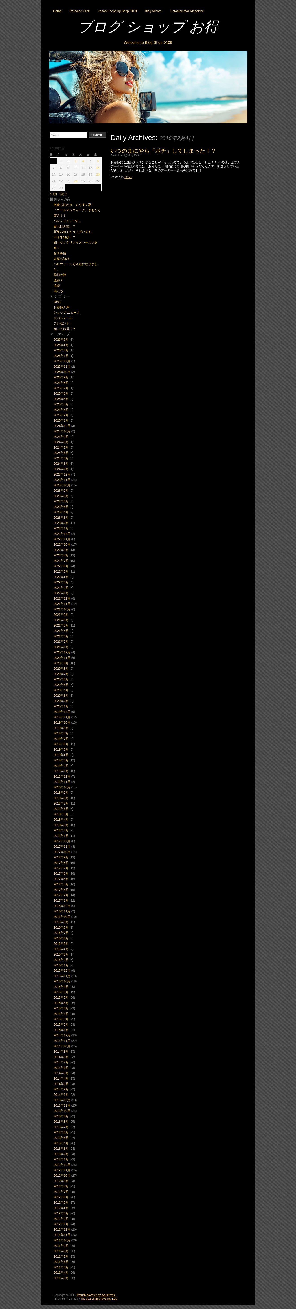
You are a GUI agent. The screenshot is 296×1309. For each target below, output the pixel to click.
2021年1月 (61, 647)
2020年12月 (62, 652)
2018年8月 (61, 798)
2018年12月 (62, 776)
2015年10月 (62, 981)
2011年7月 (61, 1256)
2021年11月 (62, 604)
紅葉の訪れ (61, 258)
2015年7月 (61, 997)
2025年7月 (61, 388)
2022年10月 (62, 544)
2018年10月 (62, 787)
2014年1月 (61, 1094)
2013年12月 (62, 1100)
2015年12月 (62, 970)
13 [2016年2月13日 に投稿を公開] (98, 167)
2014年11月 (62, 1040)
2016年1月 (61, 965)
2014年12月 (62, 1035)
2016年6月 (61, 938)
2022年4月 (61, 577)
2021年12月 (62, 598)
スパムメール (63, 318)
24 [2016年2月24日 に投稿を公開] (76, 181)
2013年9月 (61, 1116)
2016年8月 (61, 927)
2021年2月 (61, 641)
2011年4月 (61, 1272)
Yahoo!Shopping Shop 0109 (117, 11)
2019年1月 (61, 771)
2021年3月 (61, 636)
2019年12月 (62, 711)
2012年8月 (61, 1186)
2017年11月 (62, 846)
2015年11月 (62, 976)
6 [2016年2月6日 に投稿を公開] (98, 161)
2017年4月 (61, 884)
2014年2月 (61, 1089)
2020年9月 (61, 663)
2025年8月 (61, 382)
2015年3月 (61, 1019)
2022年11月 (62, 539)
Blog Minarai (153, 11)
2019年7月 (61, 738)
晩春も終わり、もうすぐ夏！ (74, 205)
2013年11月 (62, 1105)
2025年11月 (62, 366)
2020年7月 (61, 674)
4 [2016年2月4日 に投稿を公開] (83, 161)
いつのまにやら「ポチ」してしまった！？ (163, 151)
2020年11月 (62, 658)
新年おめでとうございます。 (74, 231)
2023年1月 (61, 528)
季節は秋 (60, 275)
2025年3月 (61, 409)
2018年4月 (61, 819)
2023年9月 (61, 490)
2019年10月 (62, 722)
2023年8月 (61, 496)
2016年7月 (61, 933)
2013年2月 (61, 1154)
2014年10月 (62, 1046)
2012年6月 (61, 1197)
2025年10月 (62, 372)
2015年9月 (61, 987)
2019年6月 (61, 744)
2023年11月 (62, 480)
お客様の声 (61, 307)
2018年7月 (61, 803)
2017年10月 (62, 852)
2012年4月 (61, 1208)
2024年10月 (62, 431)
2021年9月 (61, 614)
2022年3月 (61, 582)
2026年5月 (61, 339)
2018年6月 (61, 809)
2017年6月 (61, 873)
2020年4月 (61, 690)
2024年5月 (61, 458)
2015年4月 (61, 1014)
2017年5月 (61, 879)
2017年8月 (61, 863)
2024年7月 (61, 447)
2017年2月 (61, 895)
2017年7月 (61, 868)
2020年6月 (61, 679)
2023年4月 (61, 512)
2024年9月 (61, 436)
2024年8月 (61, 442)
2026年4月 (61, 345)
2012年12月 (62, 1165)
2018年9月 (61, 792)
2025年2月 (61, 415)
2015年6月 (61, 1003)
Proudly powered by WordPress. (96, 1295)
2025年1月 (61, 420)
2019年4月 (61, 755)
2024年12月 (62, 426)
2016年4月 (61, 949)
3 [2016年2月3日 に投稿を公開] (76, 161)
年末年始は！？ (65, 237)
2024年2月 (61, 469)
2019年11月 (62, 717)
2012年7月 (61, 1191)
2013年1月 (61, 1159)
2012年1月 (61, 1224)
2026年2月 (61, 350)
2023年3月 (61, 517)
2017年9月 (61, 857)
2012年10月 (62, 1175)
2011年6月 (61, 1262)
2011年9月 (61, 1245)
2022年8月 (61, 555)
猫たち (58, 291)
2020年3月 (61, 695)
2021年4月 (61, 631)
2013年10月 (62, 1111)
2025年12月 (62, 361)
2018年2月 (61, 830)
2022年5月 (61, 571)
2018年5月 (61, 814)
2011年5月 (61, 1267)
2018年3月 (61, 825)
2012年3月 (61, 1213)
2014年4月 (61, 1078)
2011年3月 (61, 1278)
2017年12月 (62, 841)
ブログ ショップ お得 (148, 27)
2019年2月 (61, 765)
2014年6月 (61, 1067)
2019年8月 (61, 733)
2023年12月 (62, 474)
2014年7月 (61, 1062)
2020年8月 (61, 668)
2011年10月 (62, 1240)
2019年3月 (61, 760)
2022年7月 (61, 560)
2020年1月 (61, 706)
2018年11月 (62, 782)
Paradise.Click (79, 11)
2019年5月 (61, 749)
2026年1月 (61, 356)
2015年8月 (61, 992)
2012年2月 (61, 1218)
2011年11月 (62, 1235)
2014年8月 (61, 1057)
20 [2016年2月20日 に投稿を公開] (98, 174)
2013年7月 (61, 1127)
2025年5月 (61, 399)
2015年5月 (61, 1008)
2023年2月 (61, 523)
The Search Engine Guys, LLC (99, 1298)
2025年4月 (61, 404)
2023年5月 (61, 507)
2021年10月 (62, 609)
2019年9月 (61, 728)
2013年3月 (61, 1148)
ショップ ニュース (67, 312)
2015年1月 (61, 1030)
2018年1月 (61, 836)
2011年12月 (62, 1229)
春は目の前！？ (65, 226)
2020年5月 (61, 685)
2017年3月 (61, 889)
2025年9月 (61, 377)
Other (128, 177)
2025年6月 (61, 393)
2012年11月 (62, 1170)
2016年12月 (62, 906)
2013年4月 (61, 1143)
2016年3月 (61, 954)
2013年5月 (61, 1138)
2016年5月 (61, 943)
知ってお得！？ (65, 329)
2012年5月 (61, 1202)
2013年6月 (61, 1132)
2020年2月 (61, 701)
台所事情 (60, 253)
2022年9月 (61, 550)
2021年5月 (61, 625)
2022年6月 (61, 566)
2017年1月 (61, 900)
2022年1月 (61, 593)
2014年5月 (61, 1073)
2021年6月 (61, 620)
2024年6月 (61, 453)
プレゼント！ (63, 323)
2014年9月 (61, 1051)
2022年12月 (62, 534)
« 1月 (53, 194)
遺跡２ (58, 280)
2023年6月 (61, 501)
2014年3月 (61, 1084)
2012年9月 (61, 1181)
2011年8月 (61, 1251)
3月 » (63, 194)
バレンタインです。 (68, 221)
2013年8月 (61, 1121)
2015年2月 (61, 1024)
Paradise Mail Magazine (187, 11)
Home (57, 11)
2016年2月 (61, 960)
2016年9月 (61, 922)
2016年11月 (62, 911)
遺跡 (57, 285)
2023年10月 (62, 485)
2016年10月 (62, 916)
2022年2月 (61, 587)
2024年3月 (61, 463)
